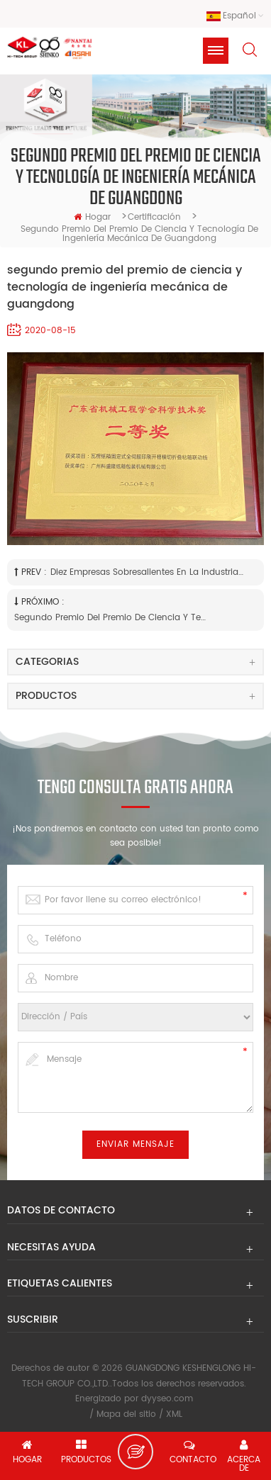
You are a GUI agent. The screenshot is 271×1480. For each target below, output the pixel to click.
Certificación (154, 217)
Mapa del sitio (126, 1414)
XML (174, 1414)
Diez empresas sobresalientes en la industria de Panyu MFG (147, 572)
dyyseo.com (167, 1399)
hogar (92, 217)
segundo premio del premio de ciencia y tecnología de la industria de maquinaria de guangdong (111, 617)
